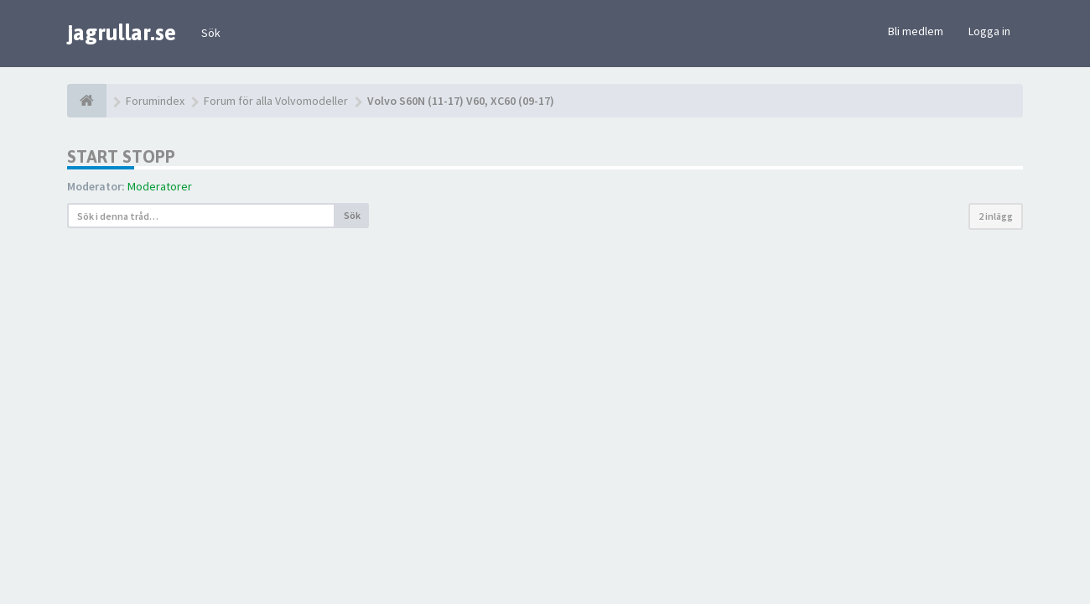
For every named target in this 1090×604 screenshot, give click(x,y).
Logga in (989, 31)
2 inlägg (995, 216)
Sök (211, 32)
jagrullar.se (121, 32)
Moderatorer (159, 186)
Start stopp (121, 156)
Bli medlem (915, 31)
